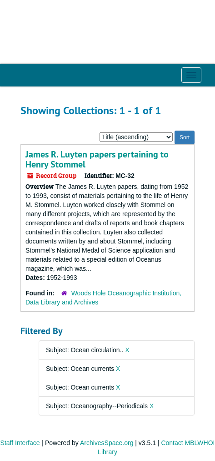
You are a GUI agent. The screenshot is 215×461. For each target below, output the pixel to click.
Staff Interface (20, 442)
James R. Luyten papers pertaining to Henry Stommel (97, 159)
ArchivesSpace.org (107, 442)
